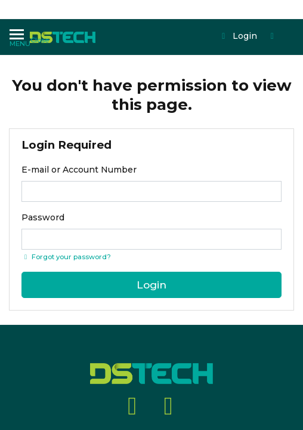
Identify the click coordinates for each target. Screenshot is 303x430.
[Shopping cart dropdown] (228, 26)
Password (42, 217)
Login (195, 25)
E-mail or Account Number (79, 169)
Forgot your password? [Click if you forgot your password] (66, 257)
